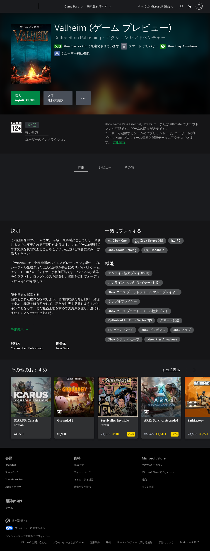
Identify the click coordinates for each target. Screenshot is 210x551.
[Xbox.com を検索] (181, 6)
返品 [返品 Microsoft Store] (144, 479)
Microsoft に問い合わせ (34, 542)
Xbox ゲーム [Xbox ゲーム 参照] (12, 472)
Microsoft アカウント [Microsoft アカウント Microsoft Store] (153, 464)
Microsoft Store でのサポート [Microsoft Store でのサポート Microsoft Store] (158, 472)
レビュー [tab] (105, 167)
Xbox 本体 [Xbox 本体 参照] (10, 464)
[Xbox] (51, 6)
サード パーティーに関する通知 (134, 542)
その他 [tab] (129, 167)
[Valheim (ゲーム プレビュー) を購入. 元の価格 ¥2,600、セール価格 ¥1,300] (25, 98)
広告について (166, 542)
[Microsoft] (20, 6)
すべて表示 (171, 369)
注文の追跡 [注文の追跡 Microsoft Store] (148, 486)
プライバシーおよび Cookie (68, 542)
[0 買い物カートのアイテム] (189, 5)
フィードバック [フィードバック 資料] (82, 472)
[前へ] (185, 370)
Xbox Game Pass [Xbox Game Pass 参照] (14, 479)
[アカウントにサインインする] (199, 6)
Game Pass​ (72, 6)
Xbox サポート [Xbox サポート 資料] (81, 464)
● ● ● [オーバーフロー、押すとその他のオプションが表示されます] (83, 98)
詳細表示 (19, 329)
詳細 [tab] (81, 167)
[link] (31, 408)
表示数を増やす (97, 6)
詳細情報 (119, 142)
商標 (108, 542)
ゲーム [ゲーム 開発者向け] (9, 507)
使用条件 (95, 542)
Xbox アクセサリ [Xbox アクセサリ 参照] (14, 486)
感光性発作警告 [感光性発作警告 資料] (82, 486)
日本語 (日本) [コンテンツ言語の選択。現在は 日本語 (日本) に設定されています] (19, 520)
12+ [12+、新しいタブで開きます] (32, 125)
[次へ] (194, 370)
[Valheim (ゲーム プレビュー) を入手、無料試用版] (57, 98)
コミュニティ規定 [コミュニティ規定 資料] (84, 479)
